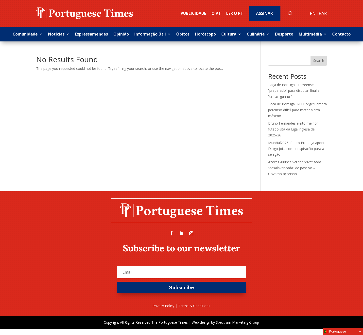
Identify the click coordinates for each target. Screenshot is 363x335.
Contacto (341, 34)
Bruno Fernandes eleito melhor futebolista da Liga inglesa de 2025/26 (293, 129)
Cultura (228, 34)
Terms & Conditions (194, 305)
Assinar (264, 13)
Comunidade (25, 34)
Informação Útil (150, 34)
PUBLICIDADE (193, 13)
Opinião (121, 34)
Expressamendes (91, 34)
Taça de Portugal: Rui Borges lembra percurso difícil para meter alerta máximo (297, 110)
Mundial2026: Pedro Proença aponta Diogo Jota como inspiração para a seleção (297, 148)
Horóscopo (205, 34)
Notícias (56, 34)
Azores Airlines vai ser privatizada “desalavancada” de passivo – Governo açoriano (294, 168)
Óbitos (183, 34)
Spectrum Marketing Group (237, 322)
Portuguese (335, 332)
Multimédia (310, 34)
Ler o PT (234, 13)
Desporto (284, 34)
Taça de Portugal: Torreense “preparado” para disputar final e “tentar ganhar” (294, 90)
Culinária (256, 34)
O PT (216, 13)
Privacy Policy (163, 305)
